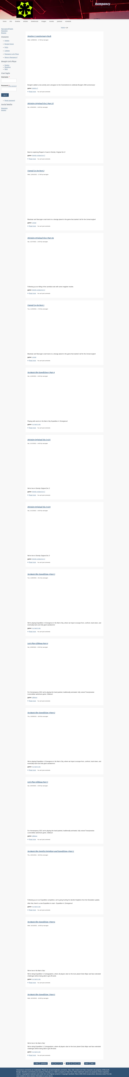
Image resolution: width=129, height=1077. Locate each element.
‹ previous (43, 1063)
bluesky (3, 110)
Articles (7, 41)
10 (67, 1063)
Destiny (7, 65)
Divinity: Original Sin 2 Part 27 (40, 103)
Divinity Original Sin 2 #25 (39, 439)
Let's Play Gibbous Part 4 (37, 643)
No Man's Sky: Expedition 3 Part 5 (41, 994)
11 (71, 1063)
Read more (32, 91)
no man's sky (36, 424)
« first (36, 1063)
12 (75, 1063)
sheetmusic (34, 21)
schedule (68, 21)
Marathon (8, 67)
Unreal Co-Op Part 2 (35, 170)
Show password (12, 86)
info (11, 21)
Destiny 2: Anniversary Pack (39, 36)
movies (51, 21)
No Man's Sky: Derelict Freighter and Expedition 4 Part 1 (50, 851)
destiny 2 (35, 88)
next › (87, 1063)
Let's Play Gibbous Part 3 (37, 782)
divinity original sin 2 (38, 155)
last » (92, 1063)
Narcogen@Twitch (7, 29)
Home (63, 27)
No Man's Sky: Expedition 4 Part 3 (41, 574)
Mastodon (4, 31)
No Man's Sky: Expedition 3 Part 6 (41, 922)
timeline (17, 21)
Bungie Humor (9, 44)
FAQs (6, 47)
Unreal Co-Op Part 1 (35, 305)
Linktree (7, 51)
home (4, 21)
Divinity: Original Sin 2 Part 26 (40, 238)
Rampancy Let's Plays (12, 54)
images (43, 21)
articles (25, 21)
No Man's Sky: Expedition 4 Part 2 (41, 712)
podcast (59, 21)
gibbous (34, 697)
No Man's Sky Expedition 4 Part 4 (41, 372)
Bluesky (3, 33)
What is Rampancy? (11, 57)
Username (5, 77)
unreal (34, 223)
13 (79, 1063)
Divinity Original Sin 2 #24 (39, 507)
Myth (6, 69)
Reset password (10, 100)
